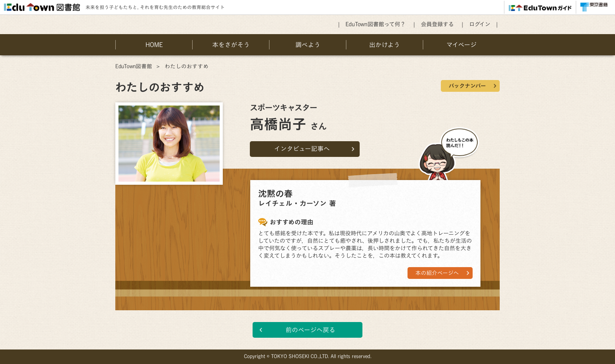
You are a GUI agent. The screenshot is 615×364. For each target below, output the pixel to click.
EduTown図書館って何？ (376, 24)
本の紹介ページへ (437, 273)
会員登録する (437, 24)
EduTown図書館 (133, 66)
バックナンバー (467, 86)
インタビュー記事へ (302, 149)
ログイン (479, 24)
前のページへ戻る (310, 330)
